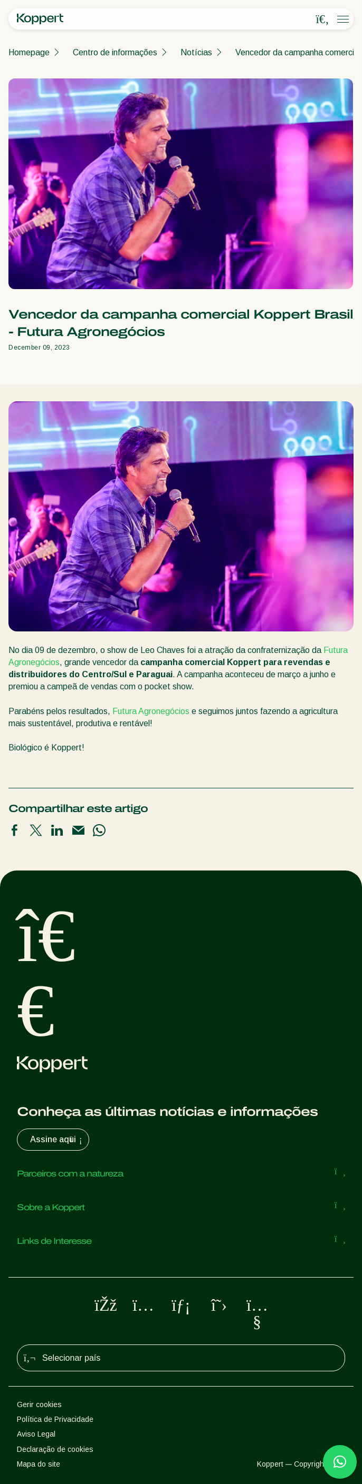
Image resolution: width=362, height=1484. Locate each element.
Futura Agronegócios (150, 711)
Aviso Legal (36, 1434)
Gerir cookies (39, 1404)
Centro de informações (115, 52)
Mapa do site (38, 1464)
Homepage (29, 52)
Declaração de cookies (55, 1449)
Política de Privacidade (55, 1419)
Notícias (196, 52)
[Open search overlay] (322, 19)
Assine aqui (57, 1139)
